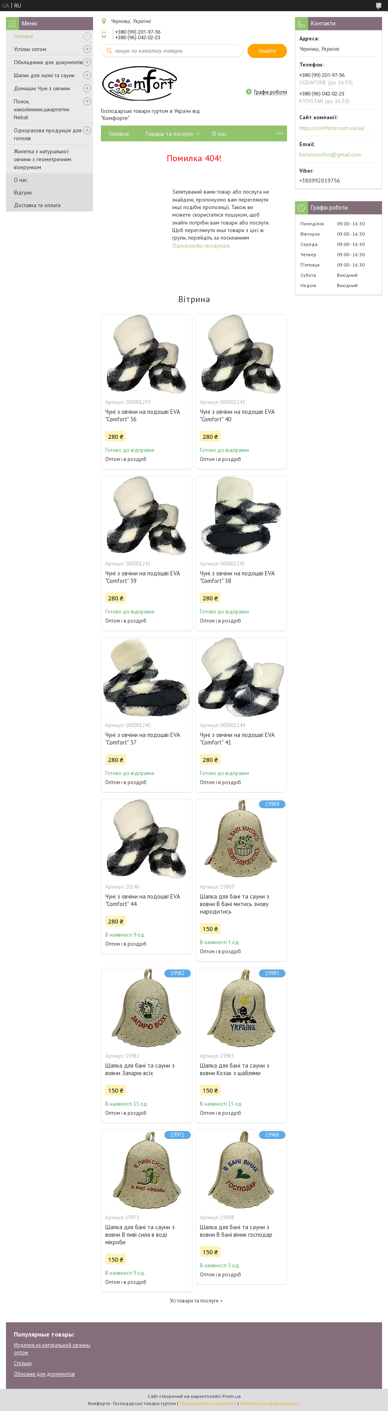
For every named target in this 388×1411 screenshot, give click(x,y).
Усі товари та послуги (194, 1300)
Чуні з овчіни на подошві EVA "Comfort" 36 (142, 415)
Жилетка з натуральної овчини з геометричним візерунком (42, 159)
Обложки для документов (44, 1374)
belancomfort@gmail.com (330, 154)
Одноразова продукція (200, 245)
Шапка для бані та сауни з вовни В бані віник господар (236, 1230)
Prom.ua (232, 1396)
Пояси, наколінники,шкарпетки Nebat (41, 109)
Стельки (23, 1363)
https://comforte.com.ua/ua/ (332, 127)
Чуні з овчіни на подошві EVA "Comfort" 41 (237, 738)
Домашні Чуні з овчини (42, 88)
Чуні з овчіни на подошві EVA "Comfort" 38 (237, 577)
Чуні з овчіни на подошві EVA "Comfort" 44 (142, 900)
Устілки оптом (30, 49)
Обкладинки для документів (48, 62)
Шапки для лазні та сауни (44, 75)
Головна (23, 36)
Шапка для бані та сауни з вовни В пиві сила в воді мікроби (140, 1234)
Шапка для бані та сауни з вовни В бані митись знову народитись (234, 904)
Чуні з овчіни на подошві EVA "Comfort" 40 (237, 415)
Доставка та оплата (37, 205)
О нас (20, 179)
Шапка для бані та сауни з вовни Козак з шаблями (234, 1069)
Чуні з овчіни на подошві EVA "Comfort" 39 (142, 577)
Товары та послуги (169, 134)
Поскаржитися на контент (207, 1403)
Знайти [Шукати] (267, 51)
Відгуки (23, 192)
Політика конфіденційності (270, 1403)
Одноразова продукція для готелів (48, 134)
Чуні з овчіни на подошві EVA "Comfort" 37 (142, 738)
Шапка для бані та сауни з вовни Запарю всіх (140, 1069)
